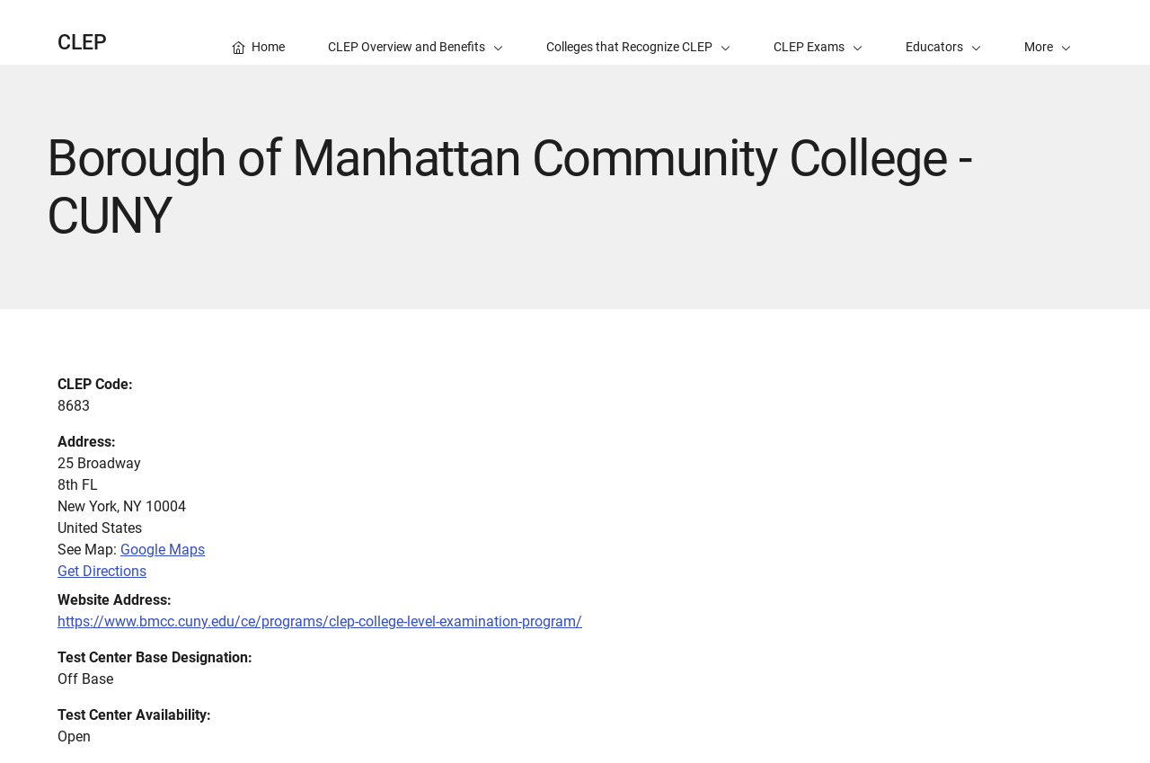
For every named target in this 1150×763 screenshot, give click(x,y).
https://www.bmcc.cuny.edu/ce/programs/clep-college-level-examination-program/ (320, 621)
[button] (1047, 32)
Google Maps (162, 549)
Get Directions (102, 571)
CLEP (82, 43)
